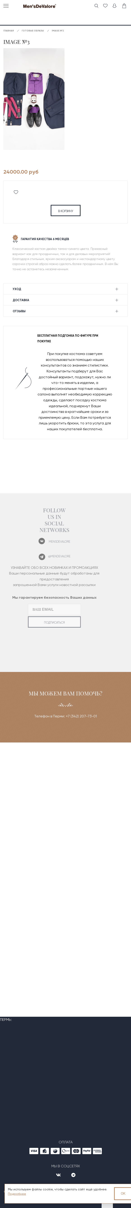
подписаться (46, 622)
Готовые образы (33, 30)
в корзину (65, 211)
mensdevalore (51, 541)
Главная (8, 30)
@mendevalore (51, 556)
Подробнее (17, 1194)
